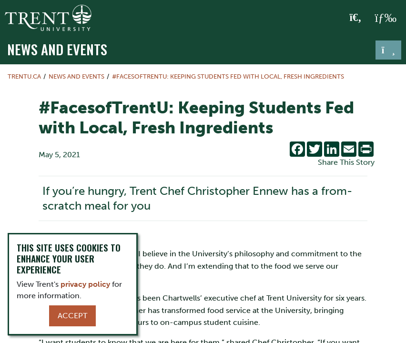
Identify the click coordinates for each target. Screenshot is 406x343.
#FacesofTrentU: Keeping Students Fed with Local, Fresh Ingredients (228, 76)
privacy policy (85, 284)
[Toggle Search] (356, 18)
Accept (72, 315)
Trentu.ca (24, 76)
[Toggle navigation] (388, 50)
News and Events (57, 49)
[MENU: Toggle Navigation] (385, 18)
